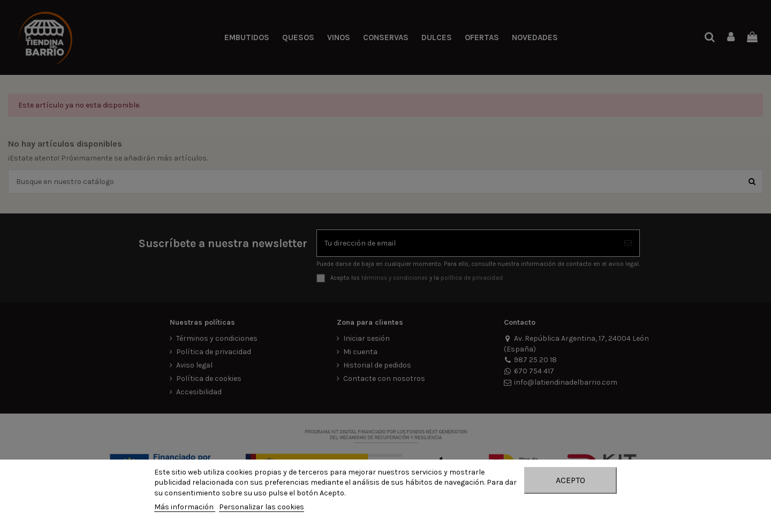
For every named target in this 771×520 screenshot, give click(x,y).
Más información (184, 506)
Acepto (570, 480)
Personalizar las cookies (261, 506)
